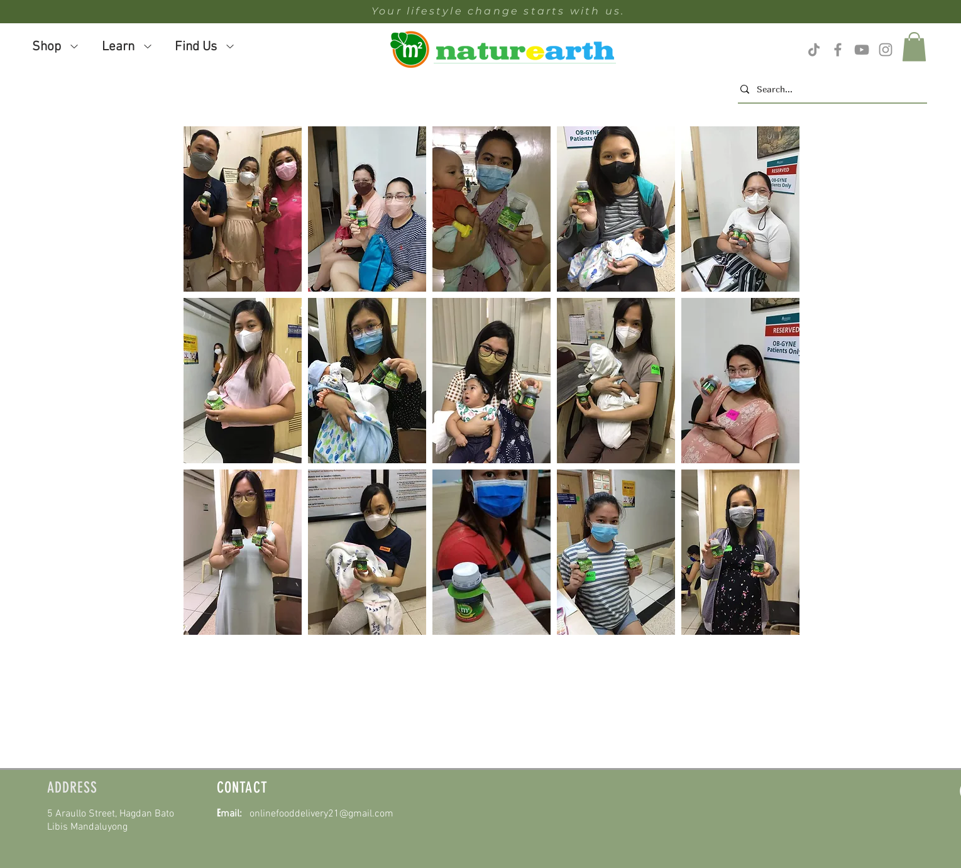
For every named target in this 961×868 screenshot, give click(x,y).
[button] (243, 209)
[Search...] (829, 89)
